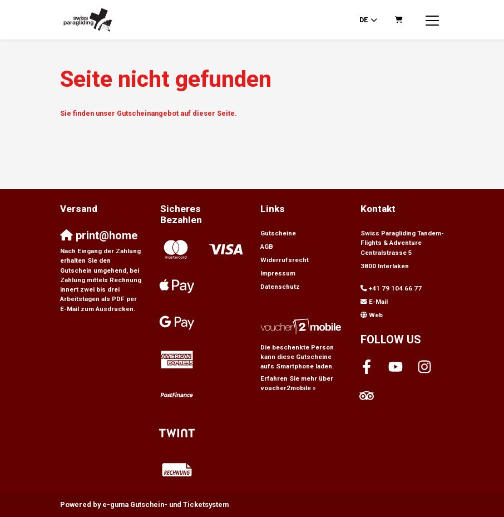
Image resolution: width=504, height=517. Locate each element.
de (363, 20)
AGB (266, 246)
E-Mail (378, 302)
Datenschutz (280, 286)
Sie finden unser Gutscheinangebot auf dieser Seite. (148, 113)
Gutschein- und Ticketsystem (165, 504)
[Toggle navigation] (432, 20)
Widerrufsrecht (284, 260)
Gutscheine (278, 233)
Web (376, 315)
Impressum (277, 273)
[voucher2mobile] (302, 327)
